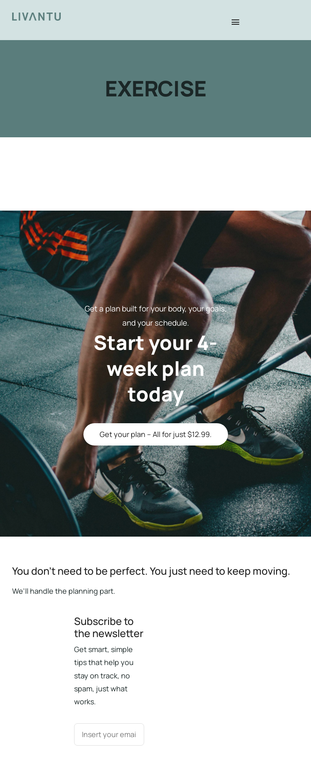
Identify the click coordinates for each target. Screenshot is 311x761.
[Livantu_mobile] (36, 16)
